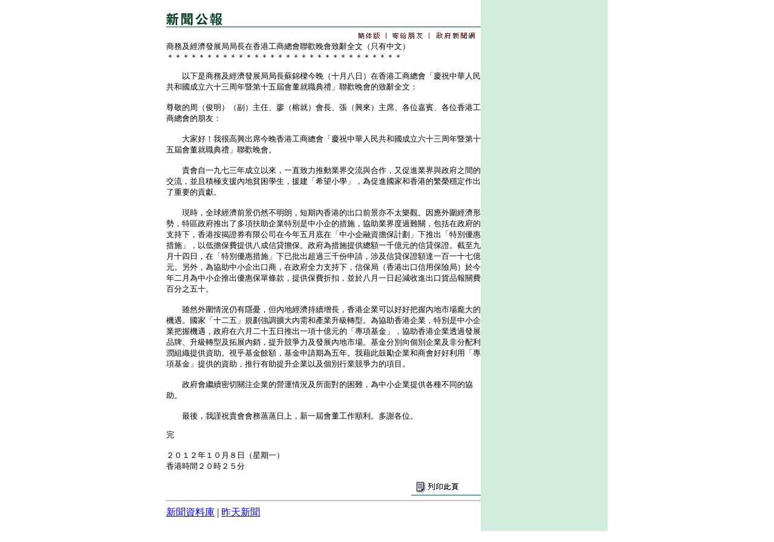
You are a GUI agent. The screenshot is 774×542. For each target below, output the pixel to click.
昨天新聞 (240, 512)
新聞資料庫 (190, 512)
